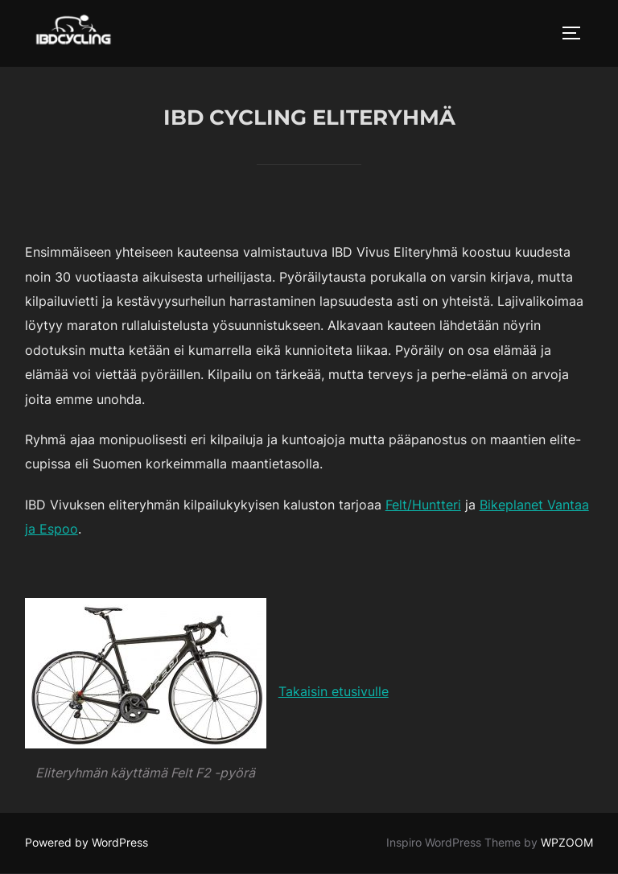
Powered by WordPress (86, 842)
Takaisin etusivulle (333, 691)
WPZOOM (567, 842)
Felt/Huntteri (423, 505)
